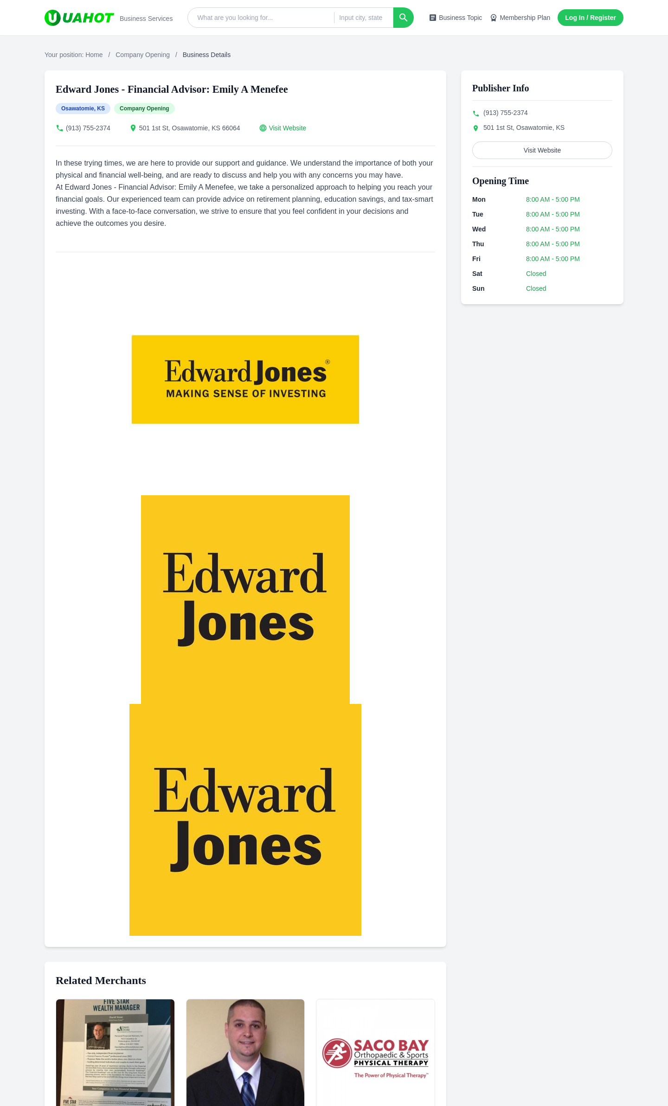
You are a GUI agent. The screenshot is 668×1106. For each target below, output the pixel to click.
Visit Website (287, 128)
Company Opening (143, 54)
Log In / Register (590, 17)
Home (94, 54)
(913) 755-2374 (88, 128)
